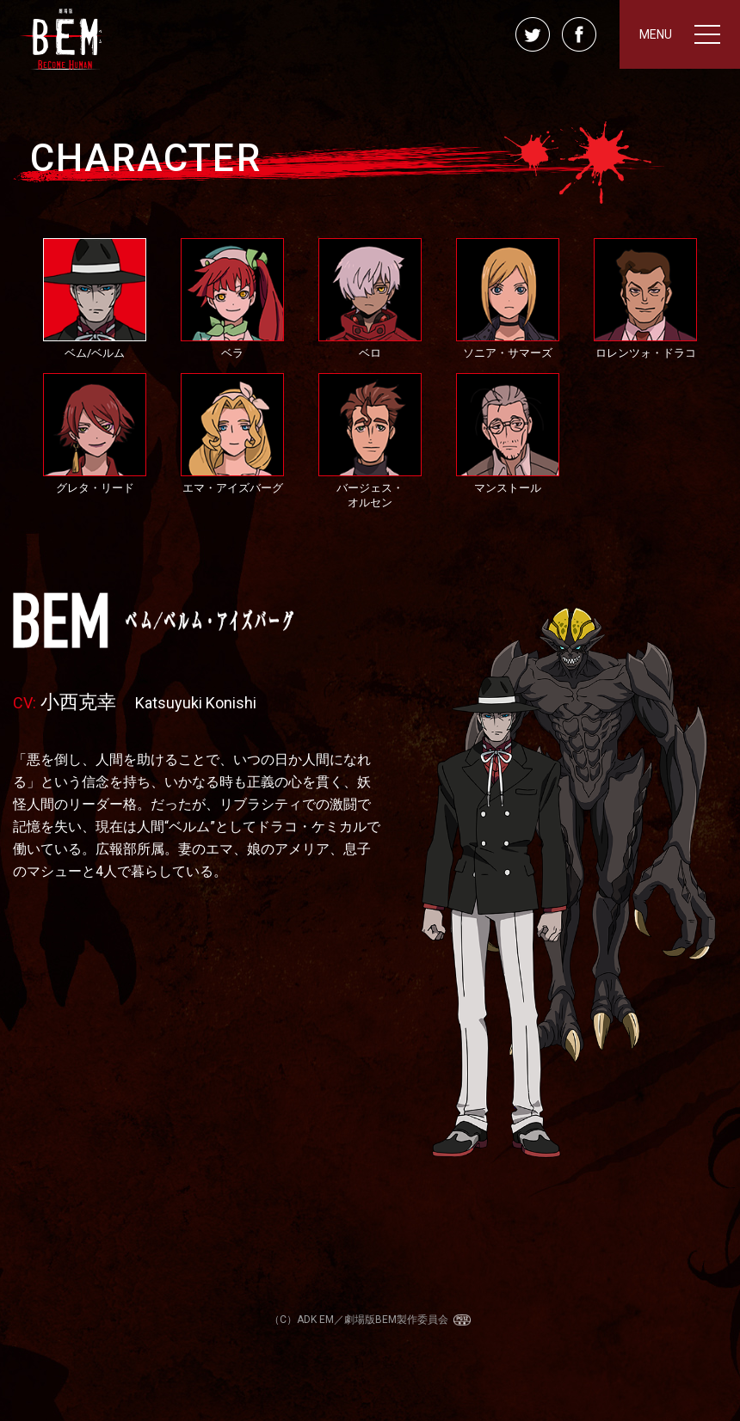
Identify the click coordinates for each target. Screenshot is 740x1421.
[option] (370, 882)
